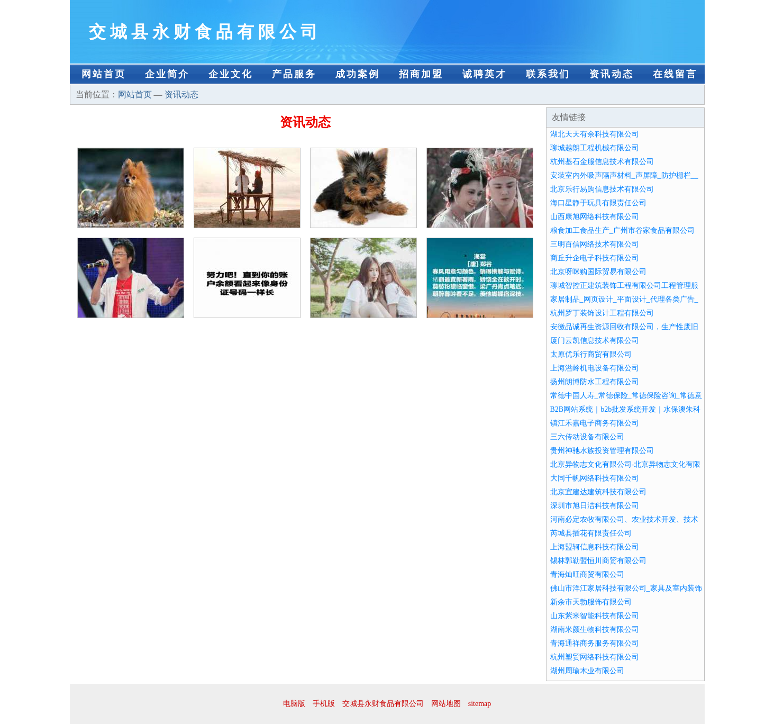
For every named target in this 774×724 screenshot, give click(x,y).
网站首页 (103, 74)
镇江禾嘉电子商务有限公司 (594, 423)
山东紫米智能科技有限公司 (594, 616)
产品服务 (294, 74)
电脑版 (294, 704)
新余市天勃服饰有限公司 (591, 602)
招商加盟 (421, 74)
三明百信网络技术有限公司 (594, 244)
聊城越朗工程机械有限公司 (594, 148)
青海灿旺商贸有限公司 (587, 574)
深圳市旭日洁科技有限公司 (594, 506)
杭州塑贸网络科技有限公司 (594, 657)
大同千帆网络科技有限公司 (594, 478)
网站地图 (446, 704)
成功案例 (357, 74)
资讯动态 (611, 74)
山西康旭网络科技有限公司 (594, 217)
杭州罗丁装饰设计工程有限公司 (602, 313)
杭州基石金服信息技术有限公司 (602, 162)
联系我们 (548, 74)
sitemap (479, 704)
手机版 (324, 704)
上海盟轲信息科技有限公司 (594, 547)
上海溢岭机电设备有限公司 (594, 368)
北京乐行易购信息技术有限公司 (602, 189)
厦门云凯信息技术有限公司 (594, 341)
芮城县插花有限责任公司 (591, 533)
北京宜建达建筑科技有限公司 (598, 492)
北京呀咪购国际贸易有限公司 (598, 272)
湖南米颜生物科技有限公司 (594, 630)
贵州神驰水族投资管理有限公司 (602, 451)
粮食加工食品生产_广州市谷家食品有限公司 (622, 230)
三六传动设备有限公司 (587, 437)
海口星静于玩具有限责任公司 (598, 203)
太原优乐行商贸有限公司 (591, 354)
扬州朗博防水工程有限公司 (594, 382)
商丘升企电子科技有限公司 (594, 258)
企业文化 (230, 74)
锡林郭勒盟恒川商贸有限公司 (598, 561)
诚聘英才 (484, 74)
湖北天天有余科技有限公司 (594, 134)
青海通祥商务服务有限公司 (594, 643)
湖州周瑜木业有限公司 (587, 671)
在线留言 (675, 74)
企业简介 (167, 74)
